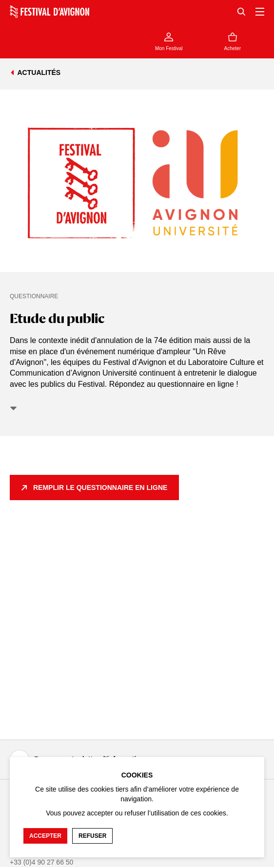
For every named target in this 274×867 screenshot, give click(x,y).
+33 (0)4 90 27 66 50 (41, 862)
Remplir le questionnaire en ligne (100, 487)
